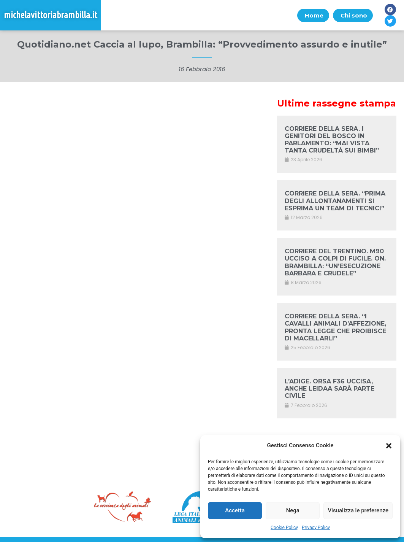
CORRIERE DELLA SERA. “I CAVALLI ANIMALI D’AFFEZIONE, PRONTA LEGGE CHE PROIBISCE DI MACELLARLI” (335, 327)
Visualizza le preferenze (358, 510)
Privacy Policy (316, 527)
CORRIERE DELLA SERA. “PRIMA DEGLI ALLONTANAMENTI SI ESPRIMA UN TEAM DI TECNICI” (335, 200)
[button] (389, 446)
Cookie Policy (284, 527)
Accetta (235, 510)
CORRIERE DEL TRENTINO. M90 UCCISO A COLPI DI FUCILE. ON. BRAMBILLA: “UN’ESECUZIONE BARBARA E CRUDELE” (335, 262)
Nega (292, 510)
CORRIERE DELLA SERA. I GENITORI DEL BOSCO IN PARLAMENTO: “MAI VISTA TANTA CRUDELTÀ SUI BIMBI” (332, 139)
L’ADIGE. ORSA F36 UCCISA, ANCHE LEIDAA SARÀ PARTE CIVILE (329, 388)
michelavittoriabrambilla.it (50, 15)
